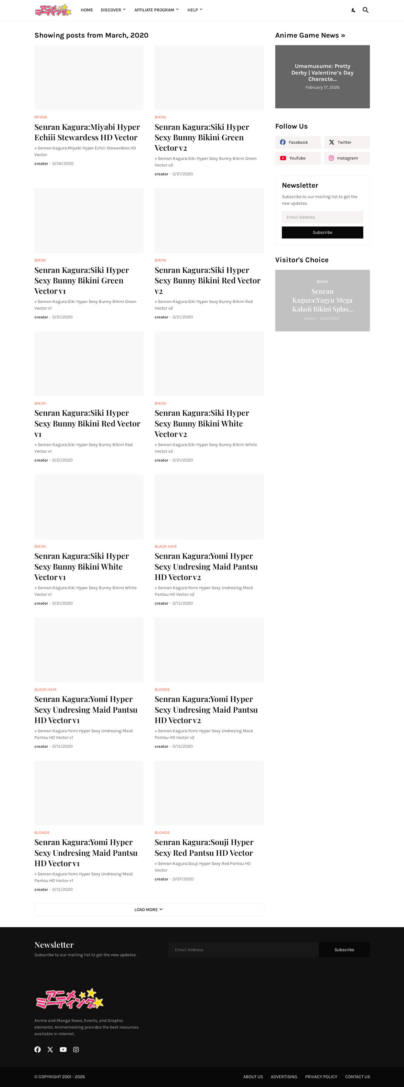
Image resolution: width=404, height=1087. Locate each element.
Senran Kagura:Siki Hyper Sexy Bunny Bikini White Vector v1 (81, 566)
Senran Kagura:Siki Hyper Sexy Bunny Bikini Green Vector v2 (202, 137)
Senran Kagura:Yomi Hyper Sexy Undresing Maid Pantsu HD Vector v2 (206, 566)
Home (87, 10)
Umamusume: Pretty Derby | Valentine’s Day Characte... (322, 72)
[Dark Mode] (353, 10)
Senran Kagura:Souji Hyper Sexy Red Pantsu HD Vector (204, 846)
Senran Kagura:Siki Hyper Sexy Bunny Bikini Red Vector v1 (87, 423)
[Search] (364, 10)
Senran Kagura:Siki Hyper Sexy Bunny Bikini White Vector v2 (202, 423)
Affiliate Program (154, 10)
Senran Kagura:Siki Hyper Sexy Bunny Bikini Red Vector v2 (207, 280)
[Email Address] (322, 217)
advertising (284, 1076)
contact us (357, 1076)
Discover (111, 10)
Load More (146, 909)
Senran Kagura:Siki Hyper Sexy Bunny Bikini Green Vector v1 (81, 280)
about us (253, 1076)
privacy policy (321, 1076)
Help (192, 10)
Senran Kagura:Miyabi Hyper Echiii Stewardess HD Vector (87, 131)
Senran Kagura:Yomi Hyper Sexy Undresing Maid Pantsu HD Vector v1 (86, 709)
